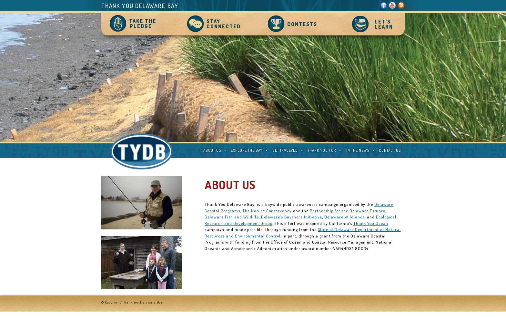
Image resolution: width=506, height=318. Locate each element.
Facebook (383, 5)
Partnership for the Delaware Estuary (347, 210)
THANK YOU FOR (322, 150)
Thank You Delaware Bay (139, 5)
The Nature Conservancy (267, 210)
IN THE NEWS (357, 150)
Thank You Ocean (370, 223)
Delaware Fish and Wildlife (232, 216)
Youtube (392, 5)
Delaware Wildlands (344, 216)
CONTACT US (390, 150)
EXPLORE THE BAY (247, 150)
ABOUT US (212, 150)
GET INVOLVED (285, 150)
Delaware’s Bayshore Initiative (291, 216)
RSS (401, 5)
